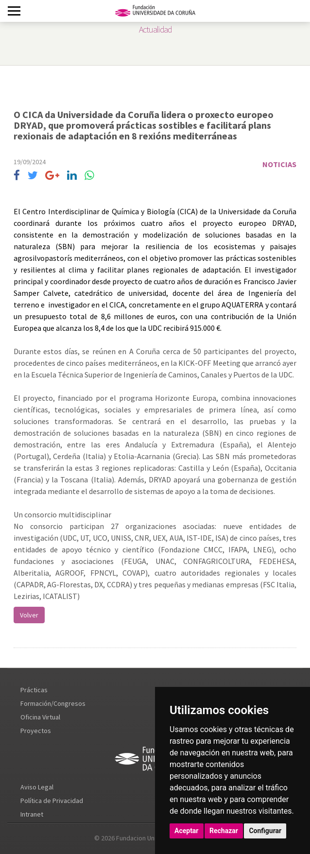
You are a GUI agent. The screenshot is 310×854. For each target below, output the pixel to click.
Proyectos (35, 730)
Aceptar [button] (186, 831)
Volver (29, 615)
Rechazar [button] (223, 831)
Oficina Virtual (40, 717)
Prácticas (34, 689)
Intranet (31, 814)
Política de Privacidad (51, 800)
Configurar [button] (265, 831)
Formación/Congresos (53, 703)
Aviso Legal (36, 787)
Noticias (279, 164)
